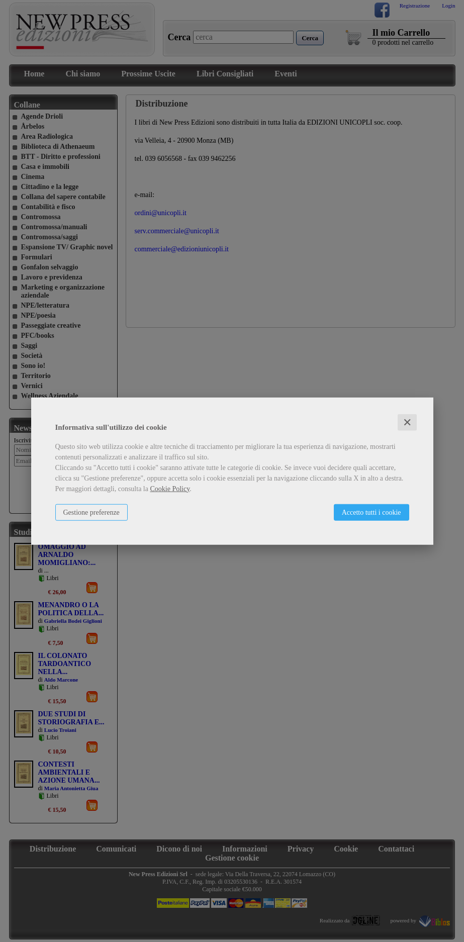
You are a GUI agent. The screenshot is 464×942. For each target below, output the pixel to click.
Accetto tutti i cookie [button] (371, 512)
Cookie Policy (170, 488)
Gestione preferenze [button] (91, 512)
